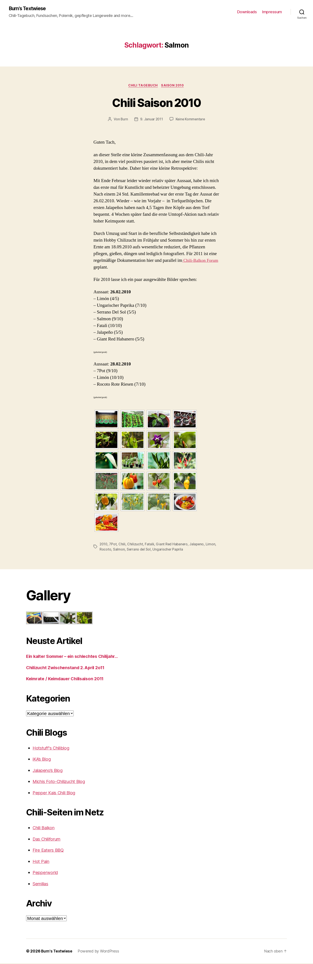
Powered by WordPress (99, 951)
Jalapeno (198, 545)
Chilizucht (136, 545)
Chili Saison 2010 (156, 102)
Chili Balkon (45, 828)
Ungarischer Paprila (168, 550)
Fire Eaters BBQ (49, 850)
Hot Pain (41, 862)
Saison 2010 (173, 86)
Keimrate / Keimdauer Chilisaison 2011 (68, 679)
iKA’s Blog (42, 759)
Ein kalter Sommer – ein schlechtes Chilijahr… (75, 657)
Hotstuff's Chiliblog (53, 748)
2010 (104, 545)
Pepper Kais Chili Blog (56, 793)
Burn (123, 120)
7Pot (113, 545)
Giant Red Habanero (173, 545)
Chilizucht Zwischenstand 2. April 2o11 (68, 668)
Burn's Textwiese (29, 8)
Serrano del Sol (139, 550)
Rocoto (105, 550)
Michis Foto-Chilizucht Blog (61, 782)
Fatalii (150, 545)
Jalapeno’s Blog (49, 771)
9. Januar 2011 (151, 120)
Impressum (272, 12)
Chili (122, 545)
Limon (212, 545)
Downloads (247, 12)
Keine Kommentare (190, 120)
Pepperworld (46, 873)
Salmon (119, 550)
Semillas (41, 884)
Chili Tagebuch (143, 86)
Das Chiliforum (48, 839)
